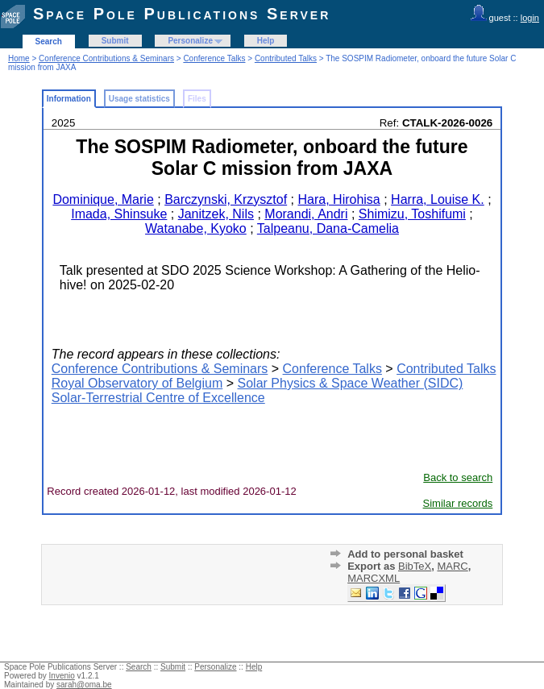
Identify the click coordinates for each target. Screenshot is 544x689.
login (530, 18)
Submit (115, 40)
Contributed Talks (286, 58)
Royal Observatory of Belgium (137, 383)
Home (19, 58)
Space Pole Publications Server (181, 14)
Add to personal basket (405, 554)
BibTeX (414, 566)
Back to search (457, 477)
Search (48, 41)
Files (197, 98)
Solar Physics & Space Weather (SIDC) (350, 383)
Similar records (458, 503)
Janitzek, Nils (216, 214)
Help (266, 40)
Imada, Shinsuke (119, 214)
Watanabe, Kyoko (196, 228)
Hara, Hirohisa (339, 199)
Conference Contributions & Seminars (106, 58)
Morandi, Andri (305, 214)
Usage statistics (139, 98)
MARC (452, 566)
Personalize (190, 40)
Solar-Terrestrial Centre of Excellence (158, 398)
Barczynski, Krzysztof (225, 199)
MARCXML (373, 578)
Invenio (62, 675)
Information (69, 98)
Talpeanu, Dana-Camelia (328, 228)
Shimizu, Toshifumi (412, 214)
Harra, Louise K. (437, 199)
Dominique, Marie (102, 199)
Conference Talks (214, 58)
